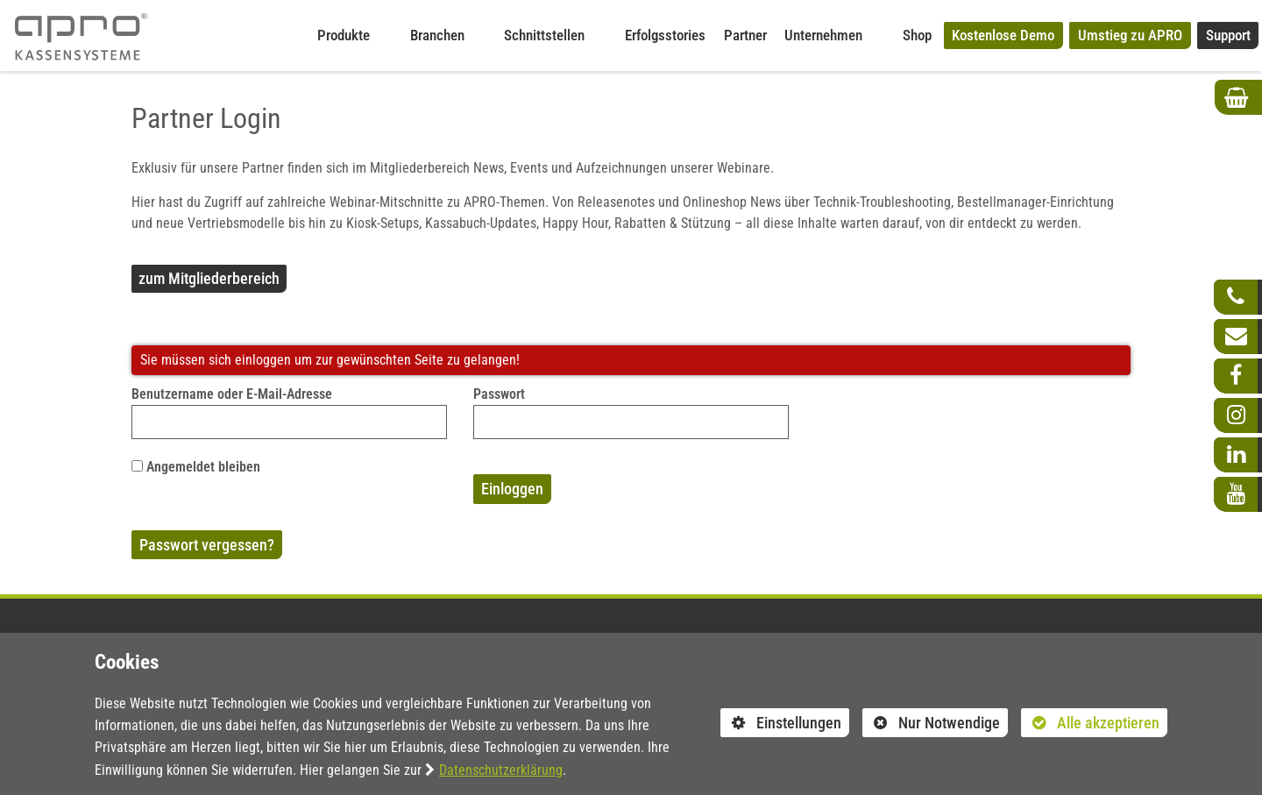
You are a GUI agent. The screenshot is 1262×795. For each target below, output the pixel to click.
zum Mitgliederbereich (209, 278)
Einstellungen (780, 725)
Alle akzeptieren (1090, 722)
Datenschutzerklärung (501, 770)
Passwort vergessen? (206, 545)
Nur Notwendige (931, 725)
